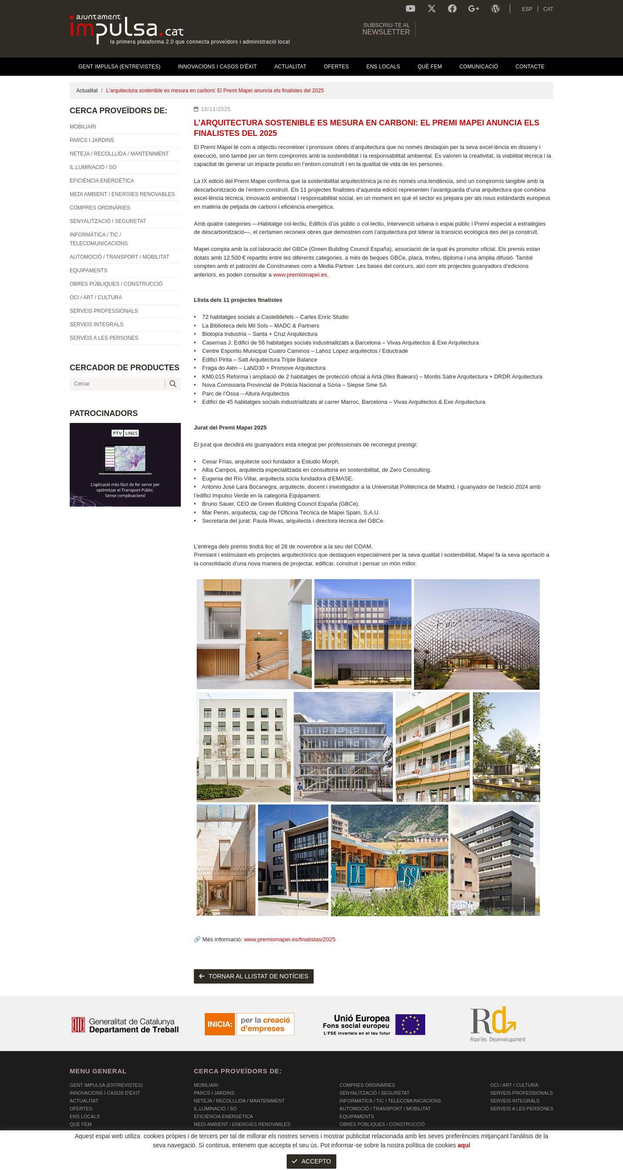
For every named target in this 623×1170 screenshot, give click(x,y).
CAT (548, 9)
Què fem (80, 1124)
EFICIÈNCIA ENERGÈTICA (223, 1116)
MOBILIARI (206, 1085)
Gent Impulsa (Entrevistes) (106, 1085)
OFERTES (81, 1108)
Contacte (83, 1140)
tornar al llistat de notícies (253, 976)
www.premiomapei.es (300, 274)
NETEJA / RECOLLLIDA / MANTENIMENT (239, 1100)
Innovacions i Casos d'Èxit (105, 1093)
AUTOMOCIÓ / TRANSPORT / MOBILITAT (385, 1108)
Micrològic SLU (502, 1164)
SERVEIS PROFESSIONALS (521, 1093)
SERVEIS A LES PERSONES (521, 1108)
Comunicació (87, 1132)
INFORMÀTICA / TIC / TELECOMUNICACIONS (390, 1100)
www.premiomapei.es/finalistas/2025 (289, 939)
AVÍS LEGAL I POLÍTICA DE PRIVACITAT (178, 1163)
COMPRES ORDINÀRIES (367, 1085)
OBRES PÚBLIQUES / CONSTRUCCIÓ (382, 1124)
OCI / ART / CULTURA (514, 1085)
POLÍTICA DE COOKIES (96, 1163)
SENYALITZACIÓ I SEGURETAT (374, 1093)
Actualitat (87, 91)
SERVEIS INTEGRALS (514, 1100)
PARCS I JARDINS (214, 1093)
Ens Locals (85, 1116)
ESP (527, 9)
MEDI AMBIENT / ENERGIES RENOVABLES (242, 1124)
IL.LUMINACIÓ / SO (215, 1108)
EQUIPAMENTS (356, 1116)
